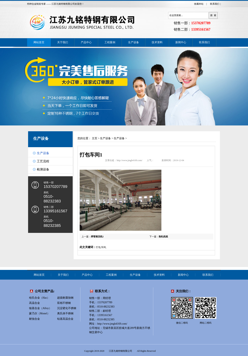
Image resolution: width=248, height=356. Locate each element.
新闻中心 (180, 42)
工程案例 (109, 42)
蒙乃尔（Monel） (39, 313)
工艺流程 (43, 161)
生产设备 (133, 42)
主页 (94, 138)
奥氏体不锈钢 (65, 313)
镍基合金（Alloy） (40, 308)
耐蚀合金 (34, 318)
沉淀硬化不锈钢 (66, 308)
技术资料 (157, 42)
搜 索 (213, 15)
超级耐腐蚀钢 (65, 297)
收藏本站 (198, 4)
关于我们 (62, 42)
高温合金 (34, 303)
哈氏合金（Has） (39, 297)
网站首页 (39, 42)
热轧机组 (163, 236)
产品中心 (86, 42)
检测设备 (43, 169)
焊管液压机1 (97, 236)
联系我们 (214, 4)
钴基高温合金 (65, 318)
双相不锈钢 (64, 303)
